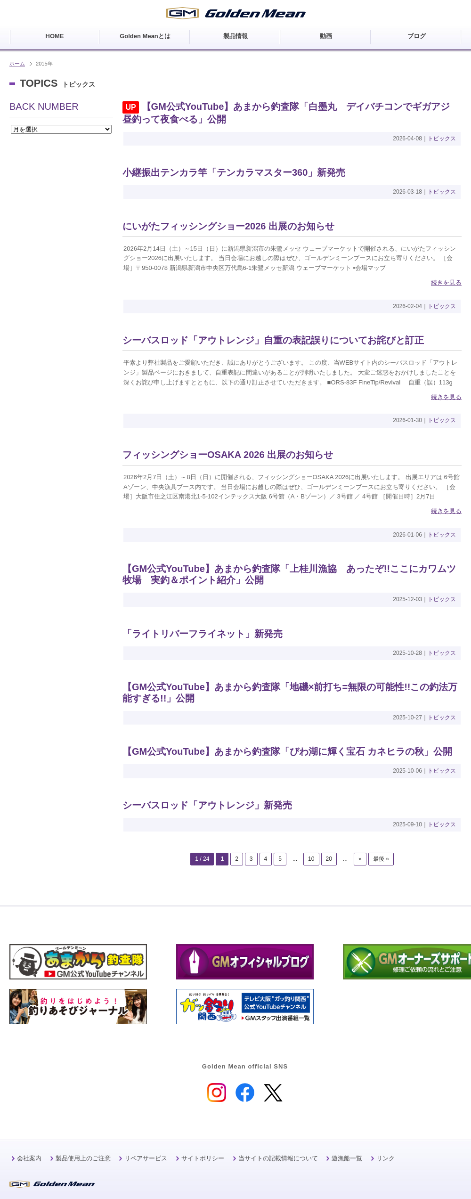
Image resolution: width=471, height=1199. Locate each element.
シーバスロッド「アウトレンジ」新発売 (207, 805)
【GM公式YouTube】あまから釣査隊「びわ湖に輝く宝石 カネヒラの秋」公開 (287, 751)
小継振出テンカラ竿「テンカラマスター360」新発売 (233, 172)
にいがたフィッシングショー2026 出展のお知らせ (228, 226)
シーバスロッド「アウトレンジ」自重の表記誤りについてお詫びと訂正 (273, 340)
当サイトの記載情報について (278, 1158)
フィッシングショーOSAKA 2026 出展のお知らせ (227, 454)
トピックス (442, 138)
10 (311, 859)
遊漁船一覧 (347, 1158)
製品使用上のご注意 (83, 1158)
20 (329, 859)
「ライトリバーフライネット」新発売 (202, 633)
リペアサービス (145, 1158)
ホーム (17, 63)
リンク (385, 1158)
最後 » (381, 859)
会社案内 (29, 1158)
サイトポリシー (202, 1158)
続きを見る (446, 282)
